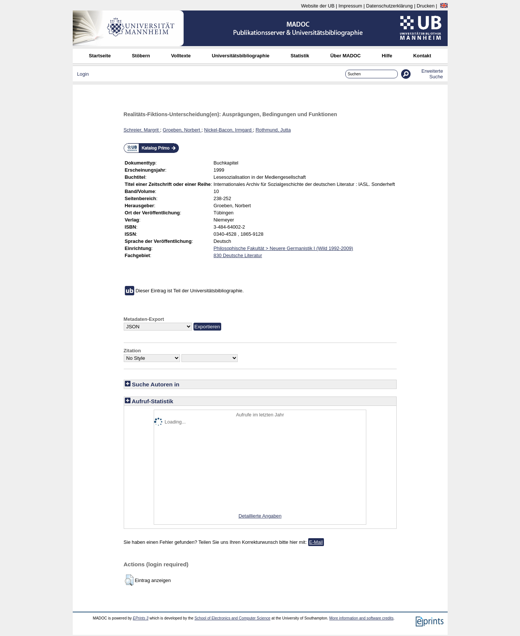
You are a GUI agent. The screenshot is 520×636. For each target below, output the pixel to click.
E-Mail (316, 542)
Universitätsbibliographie (241, 55)
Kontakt (422, 55)
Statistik (300, 55)
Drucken (426, 6)
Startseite (100, 55)
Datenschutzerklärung (389, 6)
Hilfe (387, 55)
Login (83, 74)
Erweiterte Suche (432, 73)
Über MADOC (345, 55)
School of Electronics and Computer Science (233, 618)
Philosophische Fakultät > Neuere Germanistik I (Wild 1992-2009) (283, 248)
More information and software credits (361, 618)
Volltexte (180, 55)
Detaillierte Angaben (260, 516)
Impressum (350, 6)
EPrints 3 (140, 618)
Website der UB (317, 6)
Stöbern (141, 55)
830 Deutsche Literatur (238, 255)
